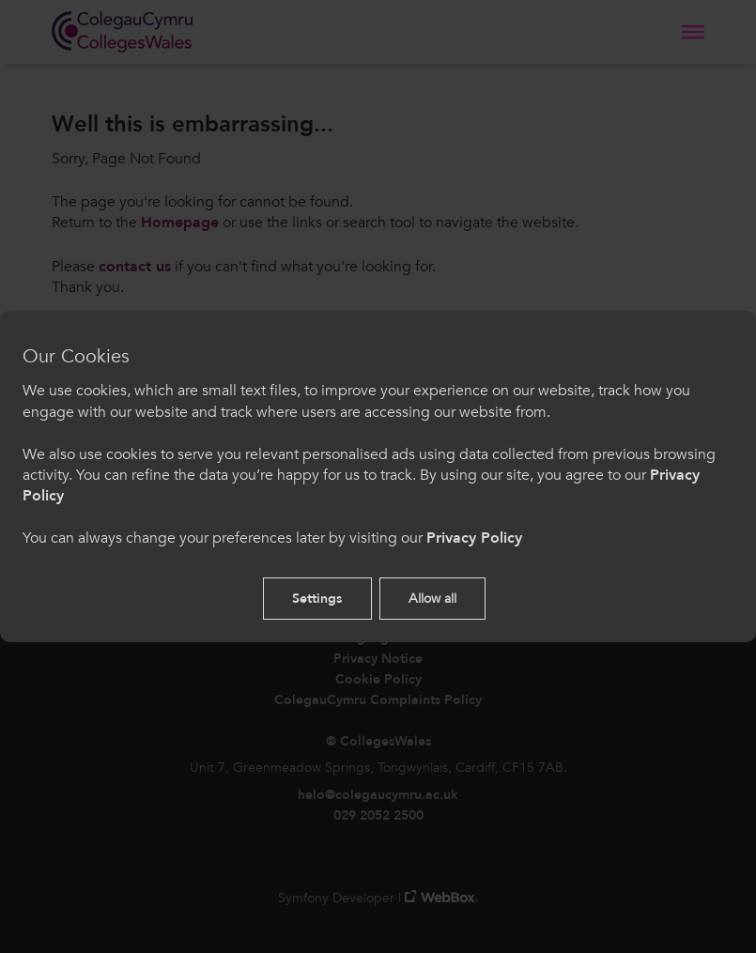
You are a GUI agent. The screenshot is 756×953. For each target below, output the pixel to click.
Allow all (432, 598)
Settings (317, 598)
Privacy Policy (474, 538)
